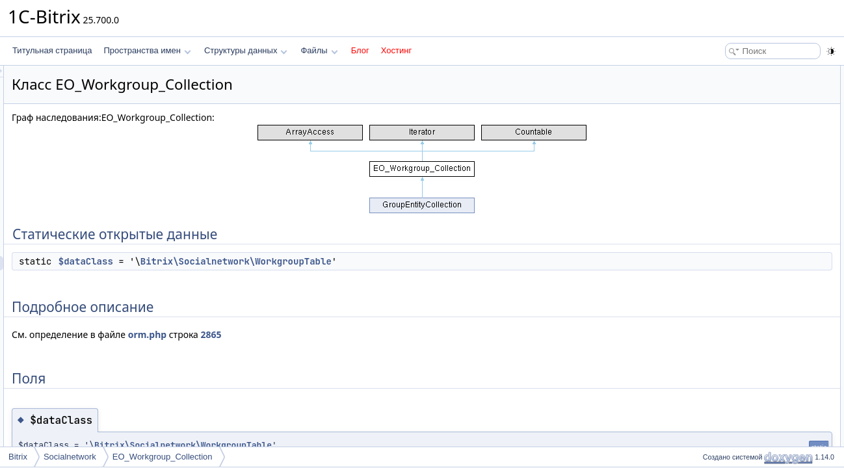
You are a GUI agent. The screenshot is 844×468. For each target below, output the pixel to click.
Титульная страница (52, 50)
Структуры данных (245, 50)
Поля (708, 115)
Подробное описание (737, 101)
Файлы (318, 50)
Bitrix (17, 457)
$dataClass (248, 261)
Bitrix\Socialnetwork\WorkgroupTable (398, 261)
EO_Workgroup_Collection (162, 457)
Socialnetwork (70, 457)
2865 (373, 334)
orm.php (310, 334)
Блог (360, 50)
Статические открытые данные (755, 72)
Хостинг (396, 50)
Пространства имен (147, 50)
